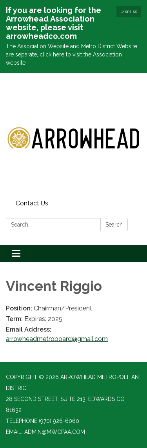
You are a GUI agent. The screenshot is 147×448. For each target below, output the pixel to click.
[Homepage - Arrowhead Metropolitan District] (73, 135)
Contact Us (32, 203)
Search (114, 224)
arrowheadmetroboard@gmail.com (57, 339)
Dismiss (128, 11)
